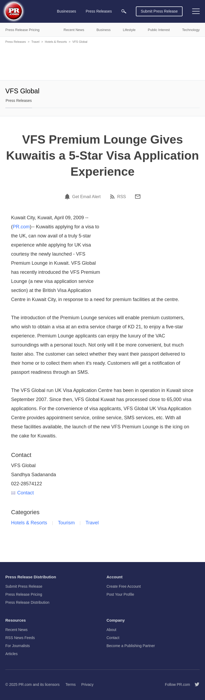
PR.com (21, 226)
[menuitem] (123, 11)
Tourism (66, 522)
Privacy (87, 684)
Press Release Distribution (27, 602)
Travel (35, 41)
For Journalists (17, 646)
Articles (11, 654)
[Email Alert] (68, 196)
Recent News (16, 630)
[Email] (138, 196)
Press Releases (15, 41)
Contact (22, 492)
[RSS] (113, 196)
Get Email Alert (86, 197)
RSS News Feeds (20, 638)
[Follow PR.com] (195, 684)
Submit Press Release (159, 11)
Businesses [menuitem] (66, 11)
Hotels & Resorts (56, 41)
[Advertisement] (102, 61)
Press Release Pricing (23, 594)
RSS (121, 197)
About (111, 630)
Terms (70, 684)
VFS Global (79, 41)
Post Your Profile (120, 594)
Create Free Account (124, 586)
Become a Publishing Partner (131, 646)
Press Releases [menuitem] (99, 11)
